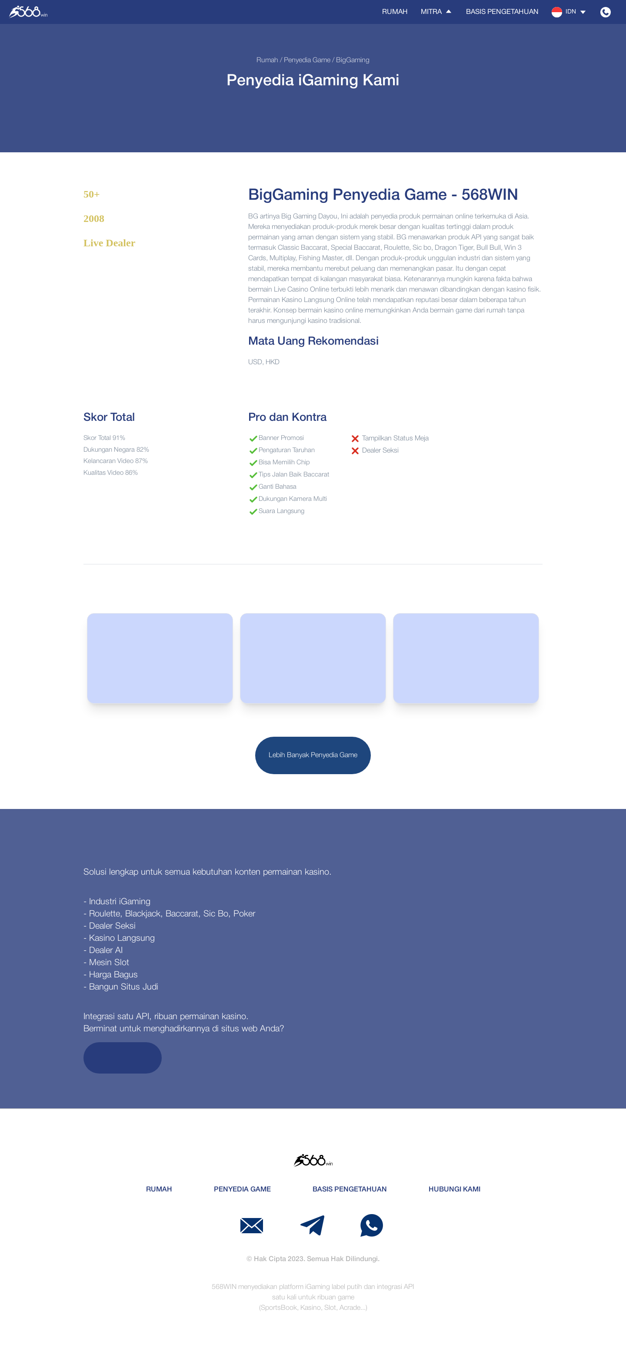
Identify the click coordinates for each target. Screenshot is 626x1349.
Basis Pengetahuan (502, 12)
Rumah (395, 12)
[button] (569, 12)
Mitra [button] (437, 11)
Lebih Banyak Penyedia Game (313, 756)
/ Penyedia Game (304, 60)
